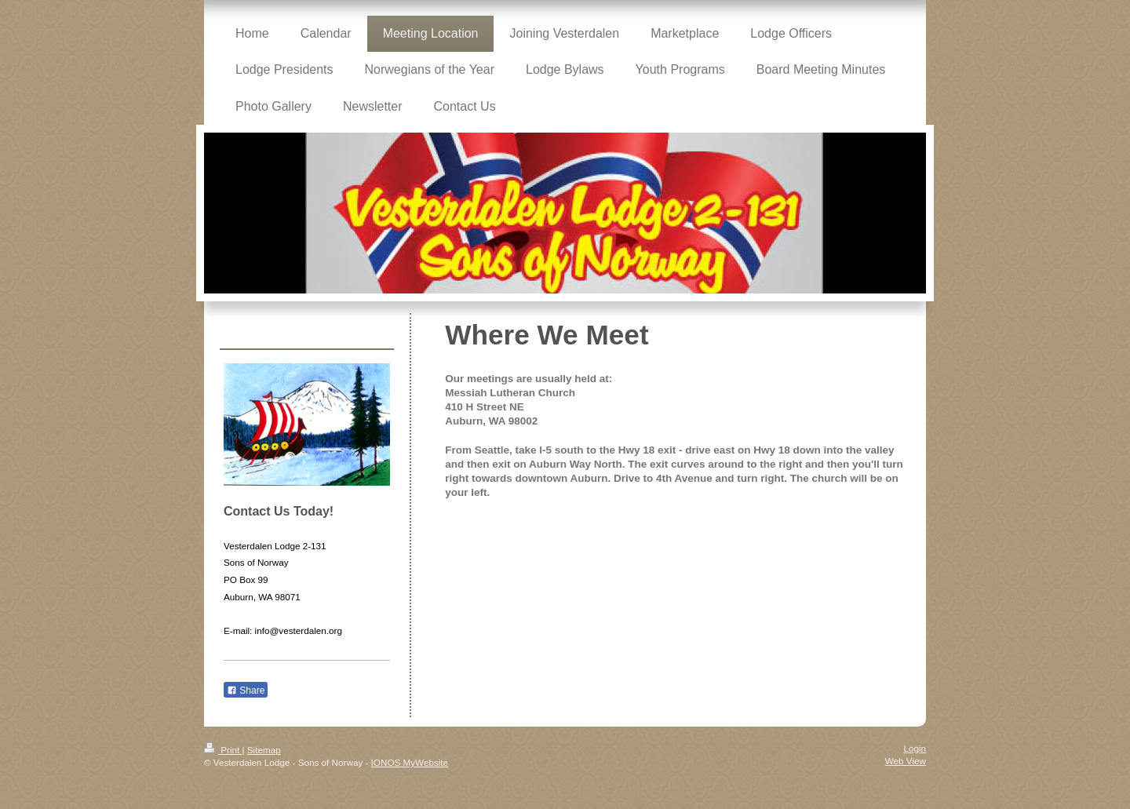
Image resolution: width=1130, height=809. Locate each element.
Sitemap (264, 750)
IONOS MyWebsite (410, 762)
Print (223, 750)
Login (914, 748)
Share (245, 690)
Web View (905, 761)
